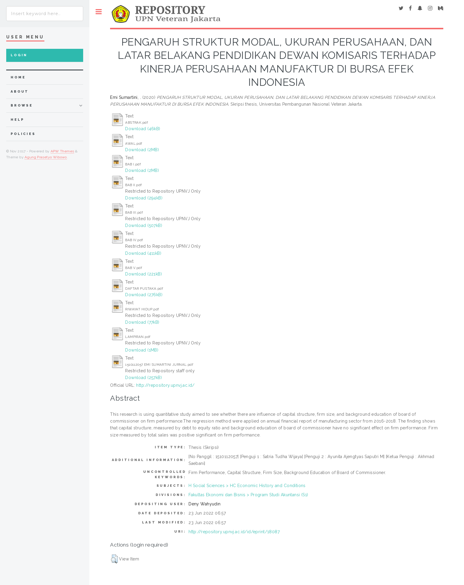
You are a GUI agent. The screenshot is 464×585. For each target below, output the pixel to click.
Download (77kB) (142, 322)
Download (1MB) (141, 350)
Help (17, 120)
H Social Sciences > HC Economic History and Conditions (247, 485)
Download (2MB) (142, 149)
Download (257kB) (143, 377)
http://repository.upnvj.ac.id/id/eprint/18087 (234, 531)
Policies (23, 134)
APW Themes (62, 151)
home (18, 77)
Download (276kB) (143, 294)
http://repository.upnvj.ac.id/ (165, 385)
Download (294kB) (143, 198)
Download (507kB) (143, 225)
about (20, 92)
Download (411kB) (143, 253)
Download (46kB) (142, 128)
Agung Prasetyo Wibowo (46, 157)
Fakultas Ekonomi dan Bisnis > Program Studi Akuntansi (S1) (248, 494)
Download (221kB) (143, 274)
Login (19, 55)
